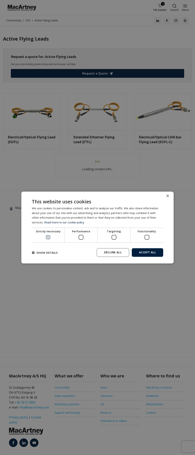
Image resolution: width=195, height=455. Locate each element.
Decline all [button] (113, 252)
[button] (45, 252)
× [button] (167, 196)
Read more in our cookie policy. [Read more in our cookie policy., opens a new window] (64, 222)
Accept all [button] (147, 252)
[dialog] (97, 228)
